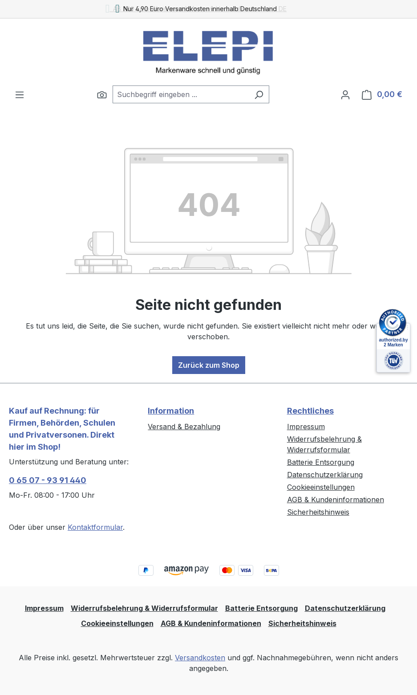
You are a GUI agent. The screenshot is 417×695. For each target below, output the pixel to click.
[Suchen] (102, 94)
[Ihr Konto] (345, 94)
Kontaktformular (95, 527)
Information (171, 410)
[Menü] (19, 94)
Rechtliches (310, 410)
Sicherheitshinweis (318, 512)
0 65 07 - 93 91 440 (47, 480)
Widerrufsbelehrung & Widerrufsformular (144, 608)
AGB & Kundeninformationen (335, 499)
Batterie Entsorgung (320, 462)
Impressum (306, 426)
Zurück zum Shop (208, 365)
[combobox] (181, 94)
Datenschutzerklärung (325, 474)
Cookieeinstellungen (321, 487)
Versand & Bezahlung (184, 426)
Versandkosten (200, 657)
